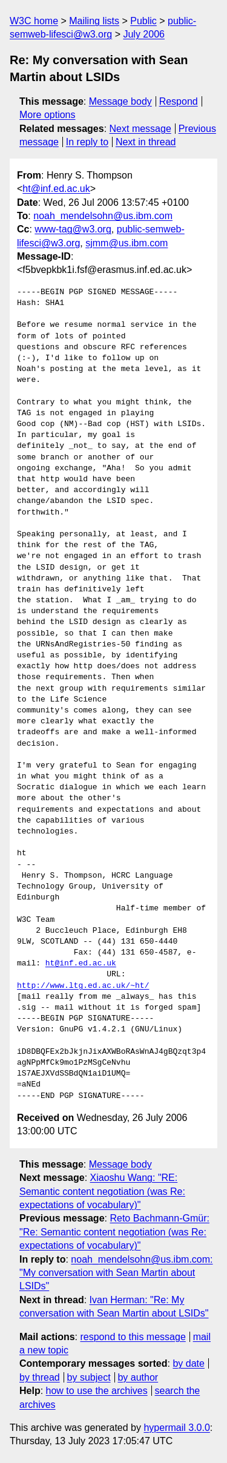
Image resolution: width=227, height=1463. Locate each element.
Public (143, 21)
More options (47, 115)
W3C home (34, 21)
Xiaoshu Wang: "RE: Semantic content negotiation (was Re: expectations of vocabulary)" (102, 1191)
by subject (89, 1377)
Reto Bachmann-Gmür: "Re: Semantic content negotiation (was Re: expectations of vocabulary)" (114, 1232)
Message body (120, 101)
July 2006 (144, 34)
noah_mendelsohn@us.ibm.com (103, 216)
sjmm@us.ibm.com (126, 243)
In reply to (87, 142)
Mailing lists (94, 21)
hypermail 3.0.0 (176, 1427)
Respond (178, 101)
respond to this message (132, 1337)
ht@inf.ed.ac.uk (56, 188)
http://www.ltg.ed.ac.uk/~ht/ (83, 986)
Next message (140, 128)
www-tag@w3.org (73, 229)
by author (137, 1377)
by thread (39, 1377)
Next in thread (146, 142)
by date (188, 1363)
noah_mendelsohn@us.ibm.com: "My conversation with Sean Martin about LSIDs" (116, 1273)
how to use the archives (97, 1391)
